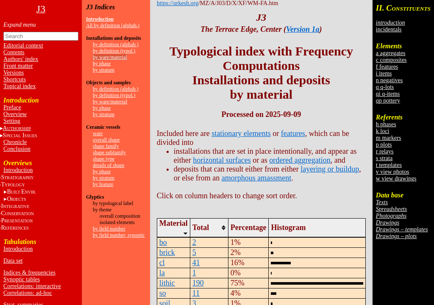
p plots (384, 144)
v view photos (392, 172)
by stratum (103, 70)
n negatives (389, 80)
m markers (388, 138)
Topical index (19, 86)
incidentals (389, 29)
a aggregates (391, 53)
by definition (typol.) (114, 51)
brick (167, 252)
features (293, 133)
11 (196, 293)
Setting (11, 121)
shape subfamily (109, 152)
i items (384, 73)
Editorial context (23, 45)
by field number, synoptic (119, 235)
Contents (14, 52)
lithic (167, 283)
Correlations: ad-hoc (27, 293)
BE (21, 192)
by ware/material (110, 57)
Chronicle (15, 142)
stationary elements (240, 133)
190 (198, 283)
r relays (385, 151)
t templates (389, 165)
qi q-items (388, 94)
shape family (106, 146)
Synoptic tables (21, 279)
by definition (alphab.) (116, 44)
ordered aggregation (299, 160)
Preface (12, 107)
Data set (12, 261)
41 (196, 262)
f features (387, 67)
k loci (382, 131)
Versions (13, 72)
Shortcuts (14, 79)
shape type (103, 159)
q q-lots (385, 87)
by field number (109, 229)
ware (98, 133)
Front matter (18, 66)
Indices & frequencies (29, 272)
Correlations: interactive (32, 286)
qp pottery (388, 100)
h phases (386, 124)
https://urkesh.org (177, 3)
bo (163, 242)
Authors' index (20, 59)
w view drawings (396, 178)
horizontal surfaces (221, 160)
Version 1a (303, 29)
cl (162, 262)
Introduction (18, 170)
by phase (102, 64)
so (162, 293)
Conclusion (17, 149)
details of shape (109, 165)
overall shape (106, 140)
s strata (384, 158)
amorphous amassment (256, 178)
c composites (391, 60)
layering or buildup (329, 169)
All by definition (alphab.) (112, 25)
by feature (103, 184)
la (162, 273)
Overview (15, 114)
